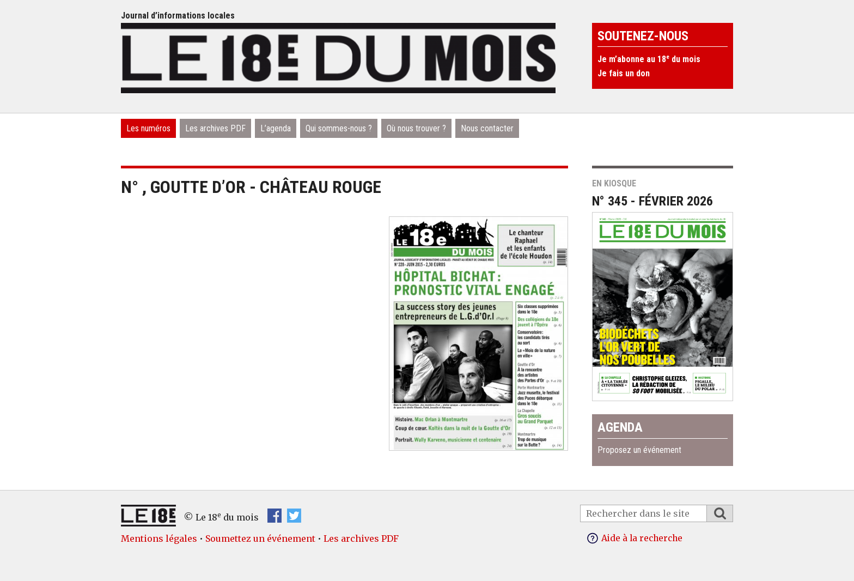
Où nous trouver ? (416, 128)
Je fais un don (623, 73)
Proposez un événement (639, 450)
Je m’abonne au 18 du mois (648, 59)
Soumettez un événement (260, 538)
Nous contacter (487, 128)
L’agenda (275, 128)
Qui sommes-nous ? (339, 128)
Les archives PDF (215, 128)
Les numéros (148, 128)
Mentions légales (159, 538)
